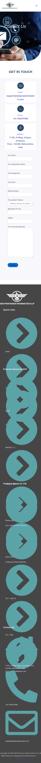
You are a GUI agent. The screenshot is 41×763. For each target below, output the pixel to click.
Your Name (20, 157)
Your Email (20, 184)
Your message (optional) (20, 242)
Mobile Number (20, 193)
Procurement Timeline (20, 202)
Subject (20, 220)
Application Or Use (20, 211)
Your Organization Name (20, 166)
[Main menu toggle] (36, 6)
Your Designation (20, 175)
